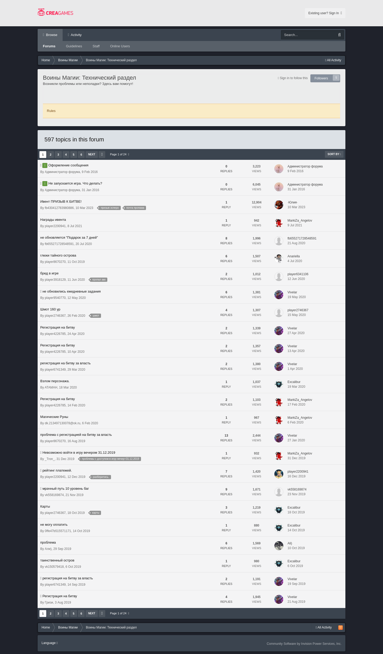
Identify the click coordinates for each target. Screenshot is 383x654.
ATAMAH (51, 387)
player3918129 (55, 280)
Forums (49, 46)
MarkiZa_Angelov (300, 220)
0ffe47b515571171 (58, 531)
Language (50, 643)
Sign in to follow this (294, 78)
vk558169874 (54, 495)
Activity (76, 35)
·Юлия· (293, 202)
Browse (51, 35)
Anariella (294, 256)
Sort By (334, 154)
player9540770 (55, 298)
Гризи (49, 602)
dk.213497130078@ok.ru (62, 423)
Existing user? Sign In (325, 13)
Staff (96, 46)
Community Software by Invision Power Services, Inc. (304, 644)
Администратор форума (62, 172)
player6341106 (298, 274)
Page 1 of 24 (119, 154)
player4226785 (55, 334)
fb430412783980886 (59, 208)
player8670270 (55, 262)
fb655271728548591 (59, 244)
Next (91, 154)
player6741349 (55, 369)
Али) (48, 549)
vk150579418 (54, 567)
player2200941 (55, 226)
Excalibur (294, 382)
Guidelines (74, 46)
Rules (51, 111)
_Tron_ (50, 459)
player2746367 (55, 316)
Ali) (290, 543)
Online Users (120, 46)
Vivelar (292, 292)
